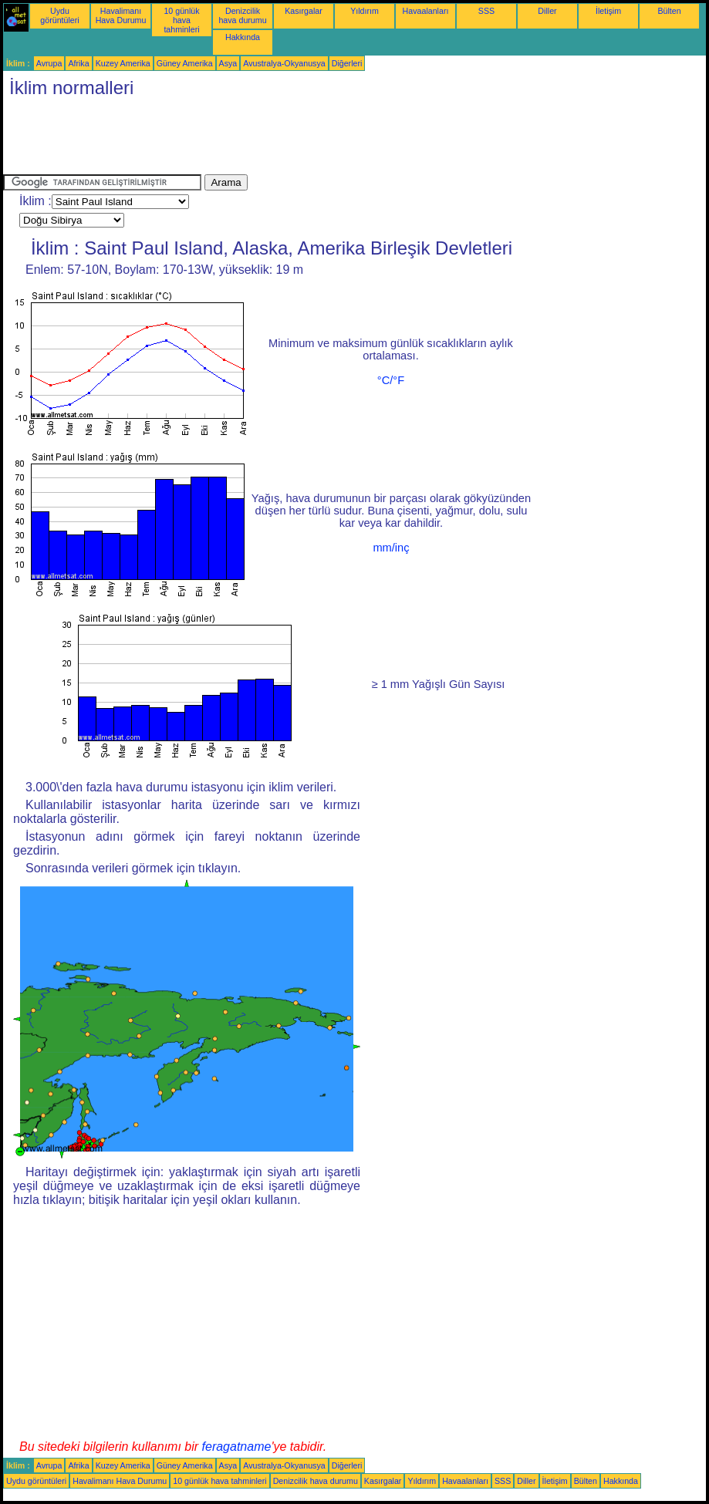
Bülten (668, 10)
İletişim (608, 10)
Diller (547, 10)
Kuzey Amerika (123, 63)
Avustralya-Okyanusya (284, 63)
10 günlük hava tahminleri (181, 20)
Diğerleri (347, 63)
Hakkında (242, 37)
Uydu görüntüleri (59, 15)
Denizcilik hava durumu (242, 15)
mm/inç (391, 547)
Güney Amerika (185, 63)
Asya (228, 63)
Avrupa (49, 63)
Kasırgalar (303, 10)
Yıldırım (364, 10)
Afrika (78, 63)
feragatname (237, 1446)
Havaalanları (426, 10)
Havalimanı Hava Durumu (121, 15)
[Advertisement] (284, 139)
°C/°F (390, 380)
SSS (486, 10)
